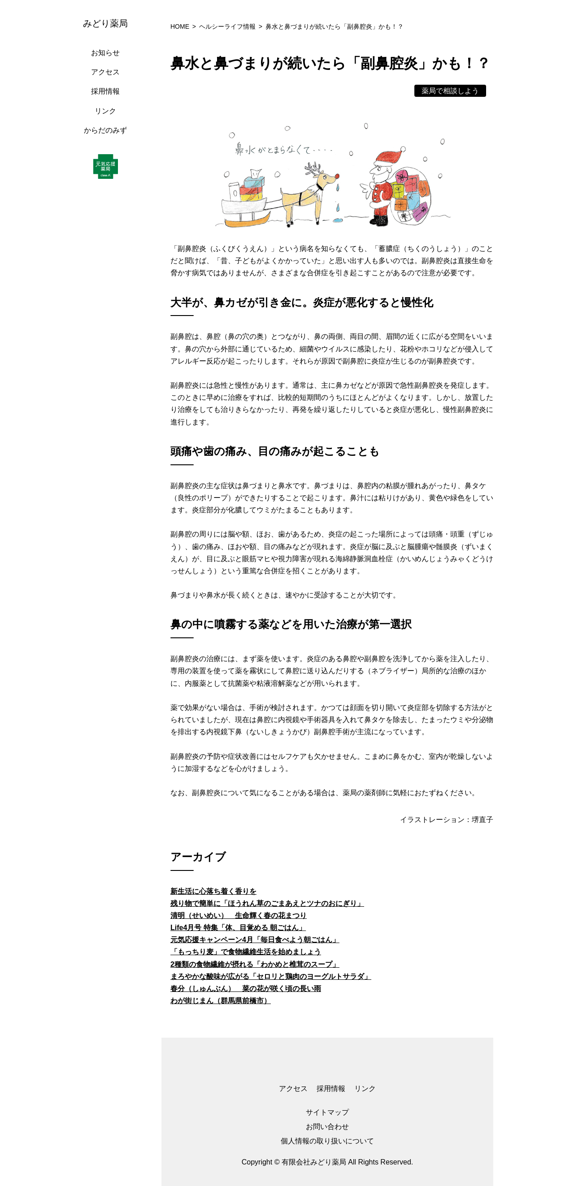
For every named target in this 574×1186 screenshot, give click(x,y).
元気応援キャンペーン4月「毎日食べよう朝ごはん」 (254, 940)
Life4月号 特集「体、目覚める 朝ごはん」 (238, 927)
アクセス (105, 72)
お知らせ (105, 52)
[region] (107, 593)
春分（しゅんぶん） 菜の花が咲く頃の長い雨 (245, 988)
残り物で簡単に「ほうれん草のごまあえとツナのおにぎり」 (267, 903)
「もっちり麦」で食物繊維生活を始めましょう (245, 952)
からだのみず (105, 130)
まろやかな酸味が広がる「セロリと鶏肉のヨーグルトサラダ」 (270, 976)
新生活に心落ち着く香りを (213, 891)
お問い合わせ (327, 1126)
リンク (105, 111)
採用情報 (105, 91)
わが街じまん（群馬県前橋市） (220, 1000)
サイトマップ (327, 1112)
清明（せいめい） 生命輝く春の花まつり (238, 915)
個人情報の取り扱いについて (327, 1141)
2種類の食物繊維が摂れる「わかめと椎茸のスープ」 (254, 964)
